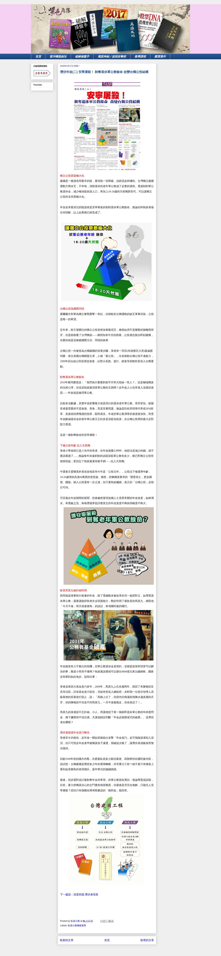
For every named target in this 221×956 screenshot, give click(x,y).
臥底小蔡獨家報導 (77, 925)
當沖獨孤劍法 (58, 56)
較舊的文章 (147, 940)
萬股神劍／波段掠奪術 (112, 56)
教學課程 (140, 56)
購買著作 (160, 56)
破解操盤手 (82, 56)
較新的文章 (66, 940)
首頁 (38, 56)
